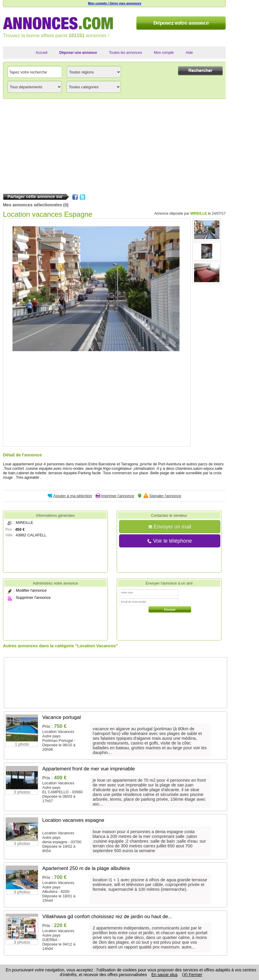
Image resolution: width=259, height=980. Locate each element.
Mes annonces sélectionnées (32, 204)
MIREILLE (198, 213)
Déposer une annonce (78, 53)
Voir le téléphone (169, 541)
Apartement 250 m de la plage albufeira (86, 868)
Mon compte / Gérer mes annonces (114, 3)
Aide (189, 53)
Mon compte (164, 53)
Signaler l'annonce (165, 496)
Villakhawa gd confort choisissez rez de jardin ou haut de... (107, 916)
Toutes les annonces (125, 53)
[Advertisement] (114, 144)
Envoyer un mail (169, 527)
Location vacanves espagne (73, 820)
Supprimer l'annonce (33, 597)
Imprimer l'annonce (117, 496)
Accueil (41, 53)
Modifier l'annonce (31, 590)
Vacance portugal (61, 717)
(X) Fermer (192, 974)
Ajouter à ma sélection (72, 496)
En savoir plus (165, 974)
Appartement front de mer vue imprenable (88, 769)
